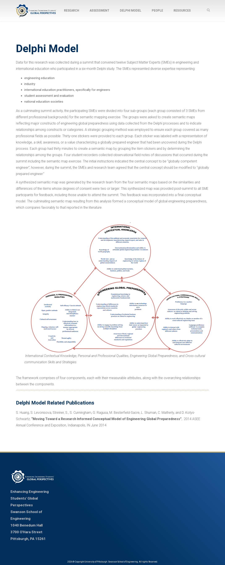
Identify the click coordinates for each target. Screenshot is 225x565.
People (157, 10)
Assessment (99, 10)
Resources (182, 10)
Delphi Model (130, 10)
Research (71, 10)
